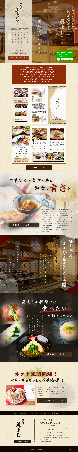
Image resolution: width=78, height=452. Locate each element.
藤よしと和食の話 (18, 413)
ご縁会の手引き (28, 413)
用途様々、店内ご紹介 (48, 413)
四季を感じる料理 (37, 413)
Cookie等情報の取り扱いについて (39, 449)
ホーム (11, 413)
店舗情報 (57, 413)
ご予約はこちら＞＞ (39, 167)
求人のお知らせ (64, 413)
